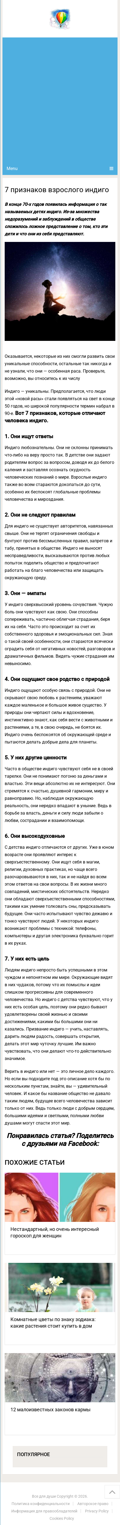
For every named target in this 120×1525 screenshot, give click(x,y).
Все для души (44, 1496)
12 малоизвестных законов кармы (50, 1409)
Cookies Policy (62, 1518)
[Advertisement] (60, 99)
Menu (12, 168)
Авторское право (92, 1503)
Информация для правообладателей (44, 1511)
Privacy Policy (97, 1511)
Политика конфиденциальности (41, 1503)
